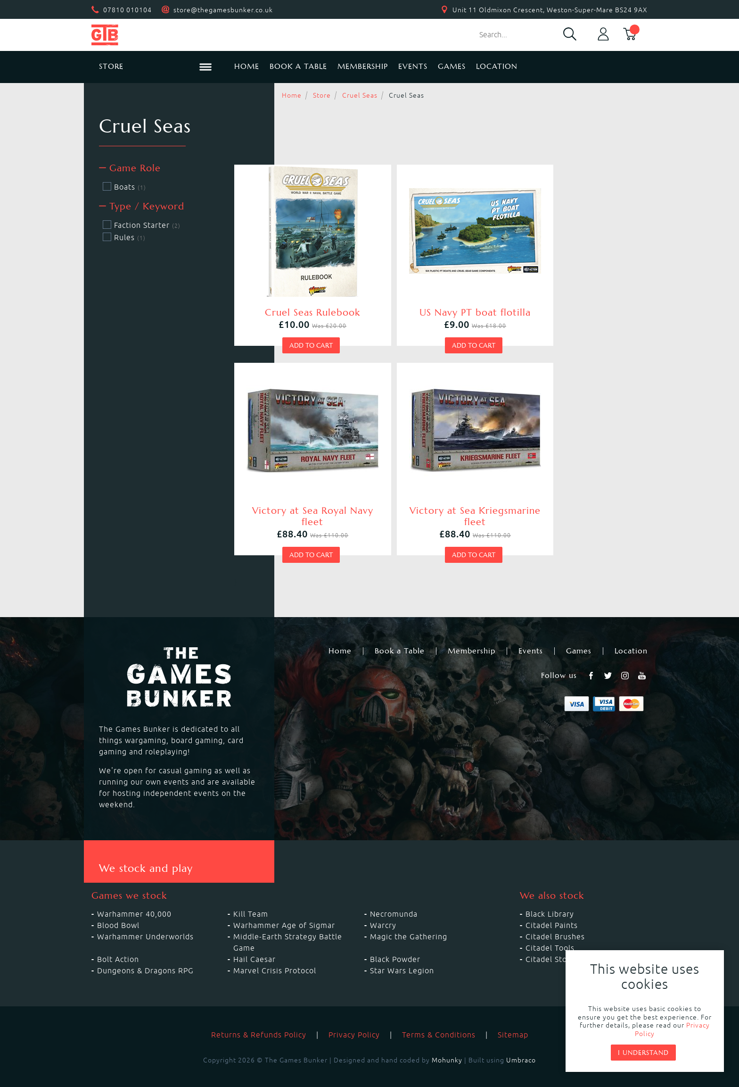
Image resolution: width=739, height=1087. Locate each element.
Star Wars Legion (402, 955)
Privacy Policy (354, 1019)
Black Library (550, 899)
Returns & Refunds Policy (258, 1019)
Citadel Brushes (555, 921)
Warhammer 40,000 (134, 899)
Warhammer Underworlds (145, 921)
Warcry (383, 910)
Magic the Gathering (408, 921)
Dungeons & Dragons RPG (145, 955)
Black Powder (395, 944)
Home (246, 66)
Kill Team (250, 899)
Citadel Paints (552, 910)
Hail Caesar (254, 944)
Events (412, 66)
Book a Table (298, 66)
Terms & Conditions (439, 1019)
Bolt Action (118, 944)
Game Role (130, 168)
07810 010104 (127, 10)
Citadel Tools (550, 932)
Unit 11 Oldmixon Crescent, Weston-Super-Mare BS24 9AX (550, 10)
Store (322, 95)
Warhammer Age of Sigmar (284, 910)
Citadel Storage (555, 944)
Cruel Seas (360, 95)
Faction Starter (142, 225)
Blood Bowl (118, 910)
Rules (124, 237)
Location (496, 66)
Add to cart (299, 343)
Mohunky (447, 1045)
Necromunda (394, 899)
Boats (124, 187)
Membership (362, 66)
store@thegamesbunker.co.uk (223, 10)
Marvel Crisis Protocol (274, 955)
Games (452, 66)
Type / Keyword (141, 206)
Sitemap (513, 1019)
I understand (643, 1052)
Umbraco (521, 1045)
